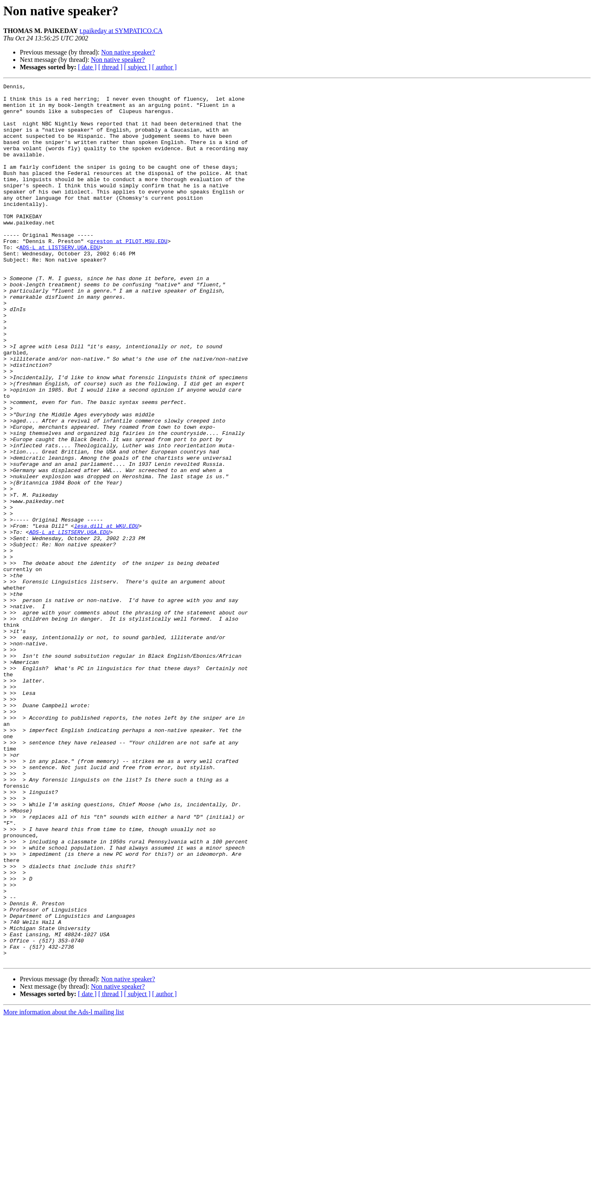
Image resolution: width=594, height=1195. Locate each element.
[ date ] (87, 67)
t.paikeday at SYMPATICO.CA (121, 30)
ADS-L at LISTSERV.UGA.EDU (59, 280)
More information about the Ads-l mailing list (63, 1187)
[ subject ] (137, 67)
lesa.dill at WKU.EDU (106, 615)
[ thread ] (110, 67)
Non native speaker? (128, 52)
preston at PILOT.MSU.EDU (128, 273)
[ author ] (164, 67)
